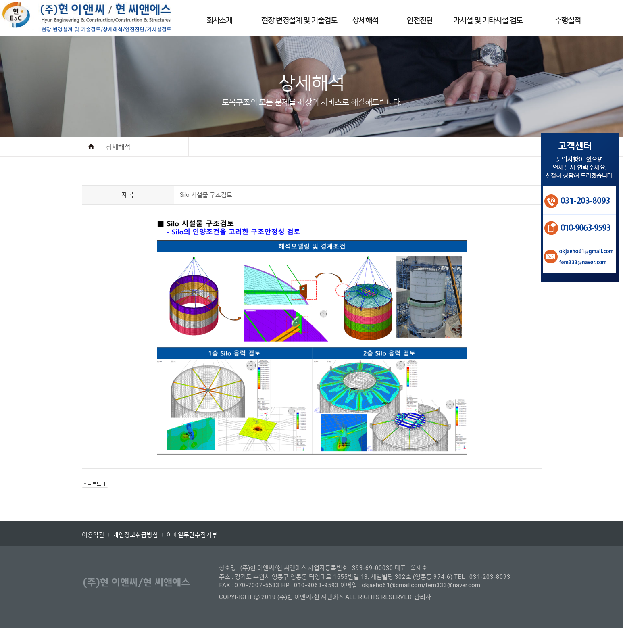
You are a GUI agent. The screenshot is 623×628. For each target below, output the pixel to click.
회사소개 (219, 20)
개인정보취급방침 (135, 535)
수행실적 (568, 20)
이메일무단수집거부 (192, 534)
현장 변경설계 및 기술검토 (299, 20)
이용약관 (93, 534)
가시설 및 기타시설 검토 (488, 20)
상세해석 (365, 20)
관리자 (422, 597)
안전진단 (420, 20)
